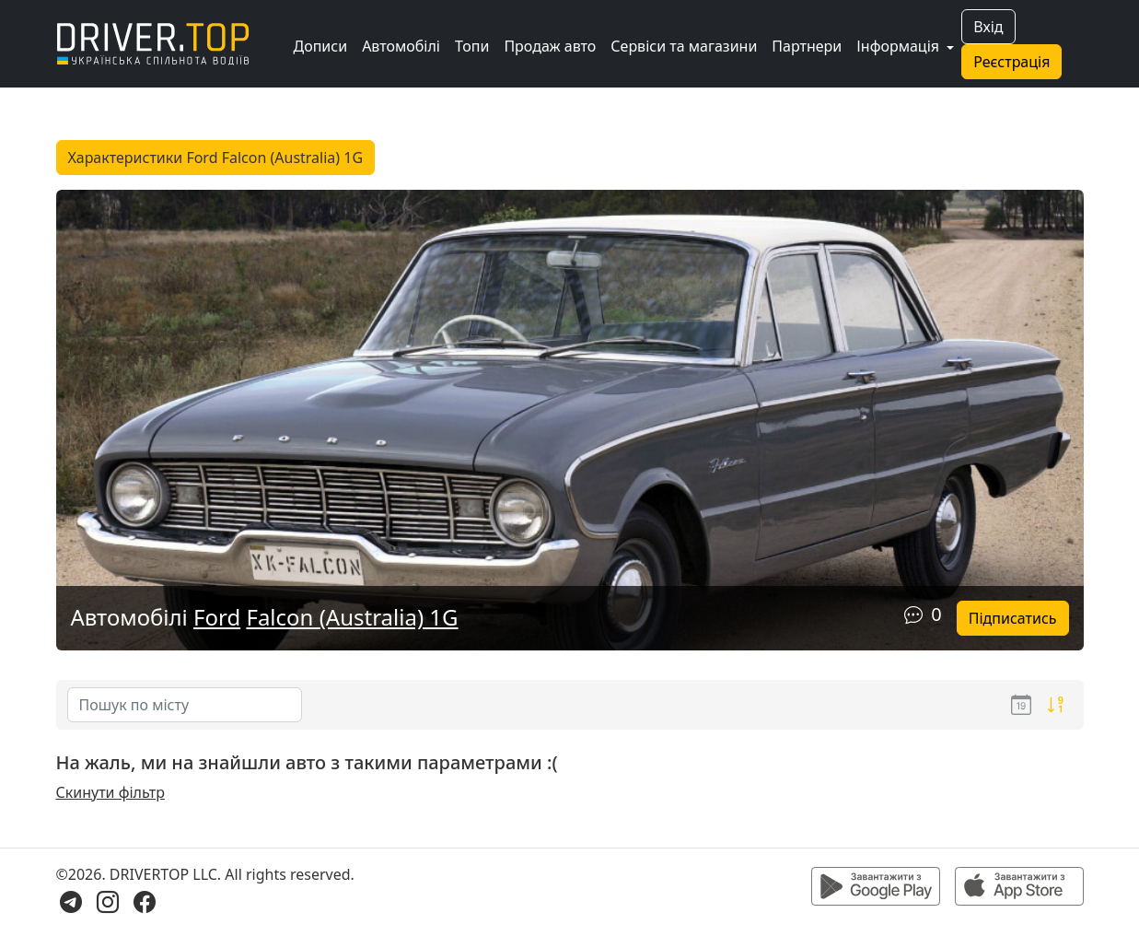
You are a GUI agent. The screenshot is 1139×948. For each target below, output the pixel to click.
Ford (216, 617)
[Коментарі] (913, 614)
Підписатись (1013, 618)
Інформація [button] (899, 46)
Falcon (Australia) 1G (352, 617)
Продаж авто (550, 46)
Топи (472, 46)
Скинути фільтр (110, 792)
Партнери (807, 46)
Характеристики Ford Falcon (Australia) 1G (216, 157)
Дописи (321, 46)
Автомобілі (401, 46)
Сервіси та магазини (683, 46)
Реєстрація (1011, 62)
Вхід (988, 27)
